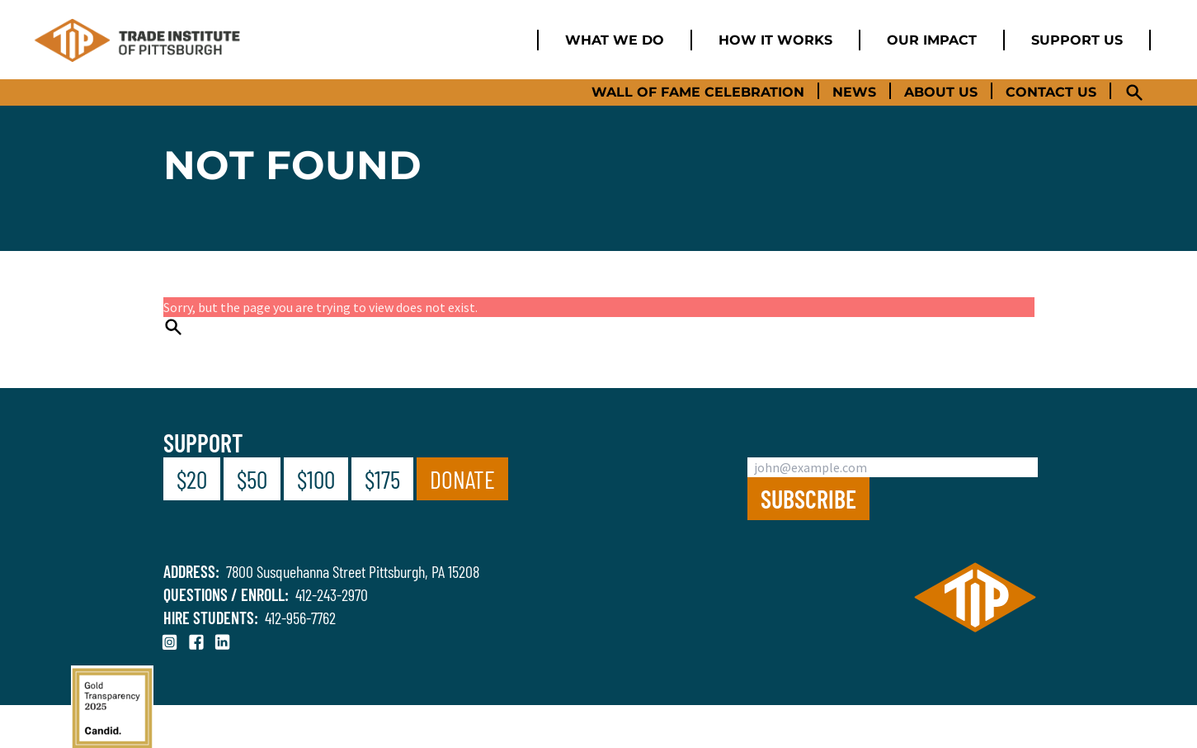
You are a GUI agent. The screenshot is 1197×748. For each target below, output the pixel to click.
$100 (316, 479)
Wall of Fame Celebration (697, 92)
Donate (462, 479)
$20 (192, 479)
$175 (382, 479)
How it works (775, 40)
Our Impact (932, 40)
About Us (941, 92)
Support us (1077, 40)
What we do (614, 40)
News (854, 92)
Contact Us (1051, 92)
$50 (252, 479)
